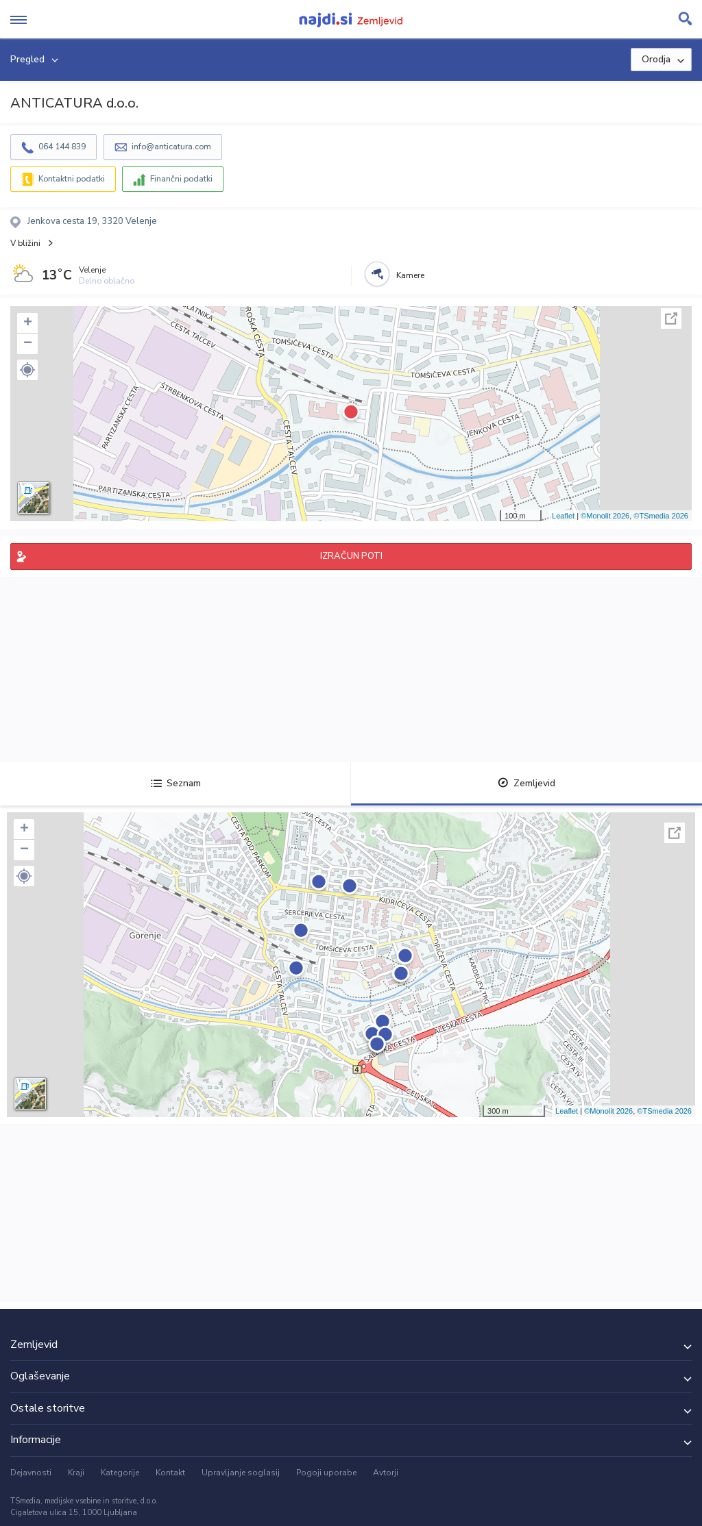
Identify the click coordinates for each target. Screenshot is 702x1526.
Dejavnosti (30, 1472)
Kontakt (170, 1472)
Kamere (410, 275)
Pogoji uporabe (326, 1472)
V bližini (25, 243)
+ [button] (27, 323)
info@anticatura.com (171, 146)
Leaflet (563, 516)
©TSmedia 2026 (660, 516)
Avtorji (385, 1472)
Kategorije (120, 1472)
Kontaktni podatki (71, 178)
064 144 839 (62, 146)
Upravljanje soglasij (241, 1472)
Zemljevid (526, 783)
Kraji (76, 1472)
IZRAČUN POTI (351, 556)
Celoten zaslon (671, 318)
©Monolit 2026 (605, 516)
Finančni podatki (181, 178)
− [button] (27, 344)
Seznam (176, 783)
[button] (27, 370)
